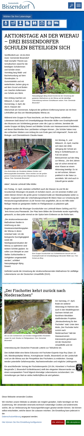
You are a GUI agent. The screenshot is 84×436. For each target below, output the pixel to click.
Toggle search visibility (71, 4)
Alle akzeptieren (73, 422)
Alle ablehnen (58, 422)
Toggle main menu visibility (79, 4)
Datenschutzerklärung (11, 416)
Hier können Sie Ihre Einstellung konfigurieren (22, 422)
